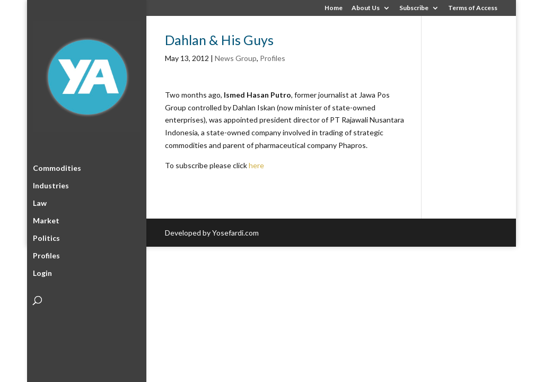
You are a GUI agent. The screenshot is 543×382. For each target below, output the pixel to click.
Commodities (57, 166)
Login (42, 271)
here (256, 165)
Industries (51, 184)
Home (334, 8)
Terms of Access (472, 8)
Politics (46, 236)
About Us (366, 8)
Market (46, 219)
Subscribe (413, 8)
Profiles (46, 254)
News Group (236, 58)
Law (40, 201)
